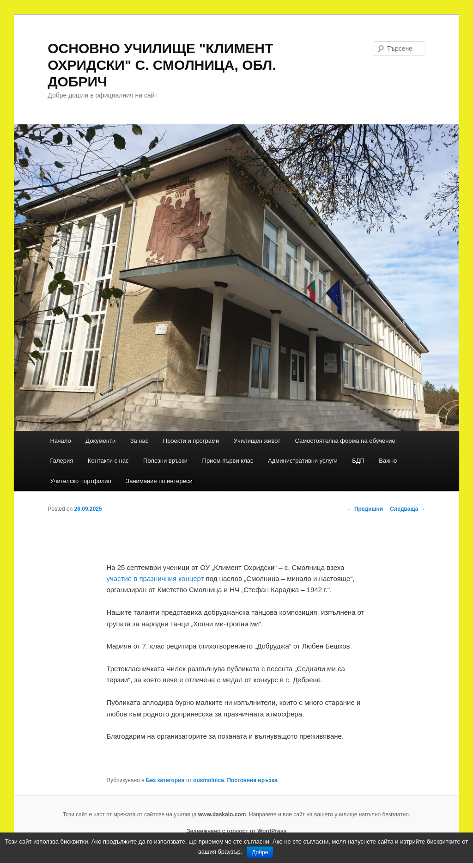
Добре (260, 852)
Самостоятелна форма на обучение (345, 440)
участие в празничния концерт (155, 578)
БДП (358, 460)
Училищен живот (257, 440)
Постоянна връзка (252, 780)
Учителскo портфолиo (80, 480)
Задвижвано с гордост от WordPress (236, 831)
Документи (100, 440)
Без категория (165, 780)
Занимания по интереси (159, 480)
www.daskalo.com (222, 814)
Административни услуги (303, 460)
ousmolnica (208, 780)
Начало (60, 440)
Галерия (61, 460)
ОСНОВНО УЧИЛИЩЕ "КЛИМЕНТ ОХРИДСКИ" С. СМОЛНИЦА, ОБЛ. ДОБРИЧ (162, 65)
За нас (139, 440)
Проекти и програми (191, 440)
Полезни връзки (165, 460)
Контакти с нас (108, 460)
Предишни (365, 509)
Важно (388, 460)
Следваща (407, 509)
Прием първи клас (228, 460)
